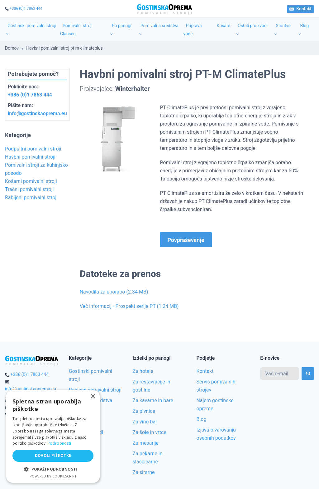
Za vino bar (145, 422)
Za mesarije (146, 443)
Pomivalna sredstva (158, 29)
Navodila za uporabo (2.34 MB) (114, 292)
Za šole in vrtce (149, 432)
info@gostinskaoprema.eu (37, 113)
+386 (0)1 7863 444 (26, 8)
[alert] (53, 436)
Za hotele (143, 371)
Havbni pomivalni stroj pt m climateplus (64, 48)
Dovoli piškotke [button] (53, 455)
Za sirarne (144, 472)
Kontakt (300, 8)
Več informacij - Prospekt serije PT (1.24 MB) (129, 306)
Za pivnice (144, 411)
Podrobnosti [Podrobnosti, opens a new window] (59, 443)
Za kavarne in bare (153, 400)
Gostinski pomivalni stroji (30, 29)
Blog (303, 29)
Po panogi (120, 29)
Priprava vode (192, 29)
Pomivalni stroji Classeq (76, 29)
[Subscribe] (308, 373)
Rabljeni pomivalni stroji (95, 390)
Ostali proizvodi (251, 29)
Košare (223, 25)
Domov (12, 48)
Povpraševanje (185, 240)
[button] (52, 469)
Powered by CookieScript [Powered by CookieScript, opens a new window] (53, 476)
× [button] (92, 396)
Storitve (282, 29)
